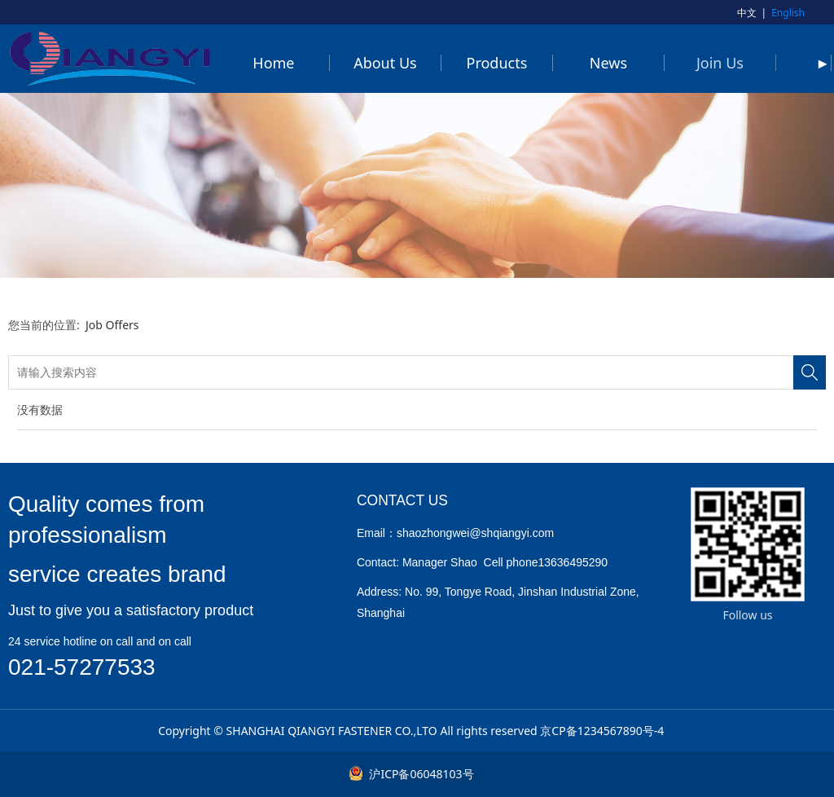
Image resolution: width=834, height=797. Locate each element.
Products (497, 63)
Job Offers (112, 324)
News (608, 63)
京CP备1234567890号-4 (602, 730)
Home (273, 63)
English (788, 13)
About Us (385, 63)
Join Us (720, 63)
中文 (747, 13)
